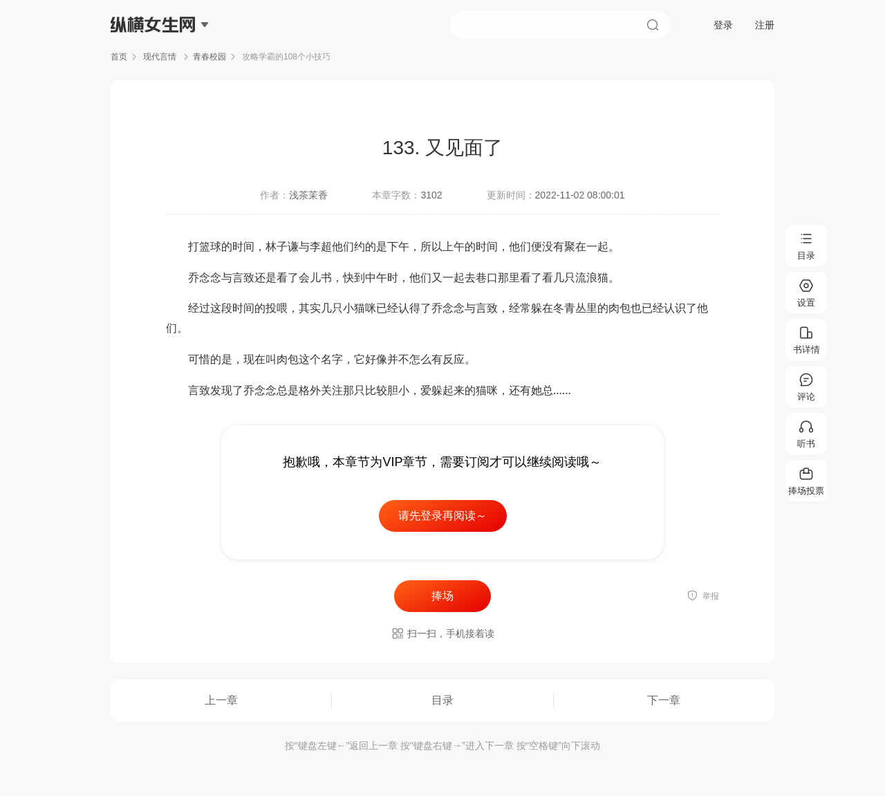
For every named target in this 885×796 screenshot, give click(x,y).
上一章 (221, 700)
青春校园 (209, 57)
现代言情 (160, 57)
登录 (723, 24)
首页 (119, 57)
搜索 (653, 25)
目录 (442, 700)
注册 (764, 24)
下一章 (663, 700)
